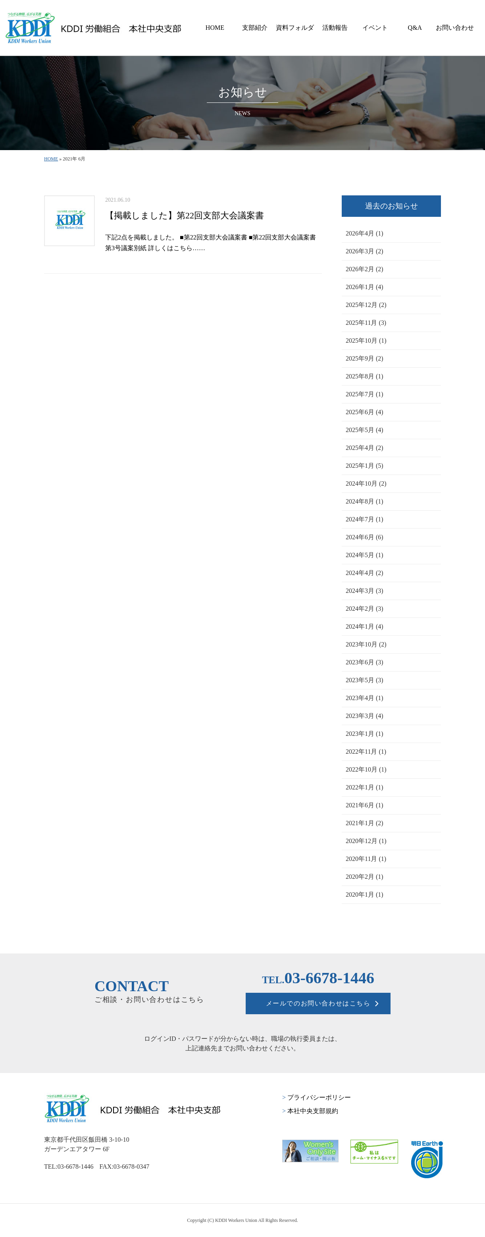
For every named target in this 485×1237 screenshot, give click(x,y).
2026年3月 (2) (364, 251)
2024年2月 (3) (364, 608)
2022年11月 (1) (366, 751)
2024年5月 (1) (364, 555)
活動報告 (335, 27)
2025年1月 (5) (364, 465)
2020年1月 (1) (364, 894)
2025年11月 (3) (366, 322)
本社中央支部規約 (310, 1111)
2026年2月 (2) (364, 269)
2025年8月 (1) (364, 376)
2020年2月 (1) (364, 876)
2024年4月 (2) (364, 572)
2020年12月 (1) (366, 841)
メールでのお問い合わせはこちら (318, 1003)
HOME (215, 27)
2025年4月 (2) (364, 447)
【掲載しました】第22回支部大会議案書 (184, 215)
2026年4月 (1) (364, 233)
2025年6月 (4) (364, 412)
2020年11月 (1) (366, 858)
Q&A (415, 27)
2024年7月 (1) (364, 519)
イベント (375, 27)
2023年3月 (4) (364, 715)
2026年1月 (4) (364, 287)
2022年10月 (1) (366, 769)
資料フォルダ (295, 27)
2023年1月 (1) (364, 733)
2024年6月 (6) (364, 537)
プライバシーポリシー (316, 1097)
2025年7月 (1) (364, 394)
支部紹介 (255, 27)
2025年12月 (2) (366, 304)
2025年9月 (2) (364, 358)
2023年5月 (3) (364, 680)
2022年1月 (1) (364, 787)
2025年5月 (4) (364, 429)
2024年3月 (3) (364, 590)
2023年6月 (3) (364, 662)
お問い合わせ (455, 27)
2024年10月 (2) (366, 483)
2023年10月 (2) (366, 644)
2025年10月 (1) (366, 340)
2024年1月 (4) (364, 626)
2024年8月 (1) (364, 501)
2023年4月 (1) (364, 698)
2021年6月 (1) (364, 805)
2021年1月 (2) (364, 823)
